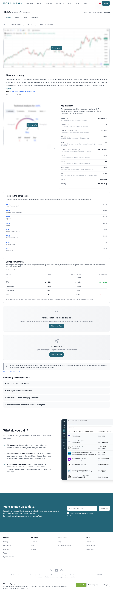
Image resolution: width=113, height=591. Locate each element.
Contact (77, 3)
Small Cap (30, 25)
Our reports (60, 3)
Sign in (106, 3)
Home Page (29, 3)
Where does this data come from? (12, 372)
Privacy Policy (90, 545)
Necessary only (93, 585)
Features (6, 549)
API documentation (64, 545)
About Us (49, 3)
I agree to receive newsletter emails (81, 513)
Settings (105, 585)
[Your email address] (82, 508)
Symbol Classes (16, 25)
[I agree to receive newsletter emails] (68, 513)
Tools (5, 553)
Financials (34, 18)
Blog (69, 3)
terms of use (37, 516)
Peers (25, 18)
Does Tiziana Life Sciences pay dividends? (22, 398)
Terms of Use (90, 542)
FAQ (85, 3)
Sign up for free (56, 326)
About (17, 18)
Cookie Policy (90, 549)
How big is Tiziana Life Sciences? (19, 391)
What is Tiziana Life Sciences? (18, 384)
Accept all (81, 585)
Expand (8, 88)
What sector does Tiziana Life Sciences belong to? (26, 405)
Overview (8, 18)
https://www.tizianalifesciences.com (23, 92)
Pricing (39, 3)
